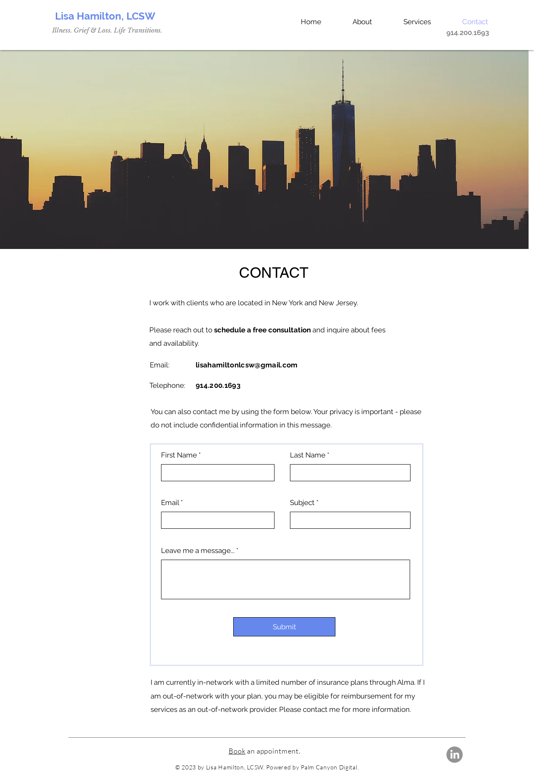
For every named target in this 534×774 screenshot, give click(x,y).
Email (170, 502)
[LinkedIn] (454, 754)
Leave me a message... (197, 550)
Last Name (307, 455)
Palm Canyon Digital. (330, 767)
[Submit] (284, 626)
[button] (407, 21)
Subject (302, 502)
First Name (179, 455)
